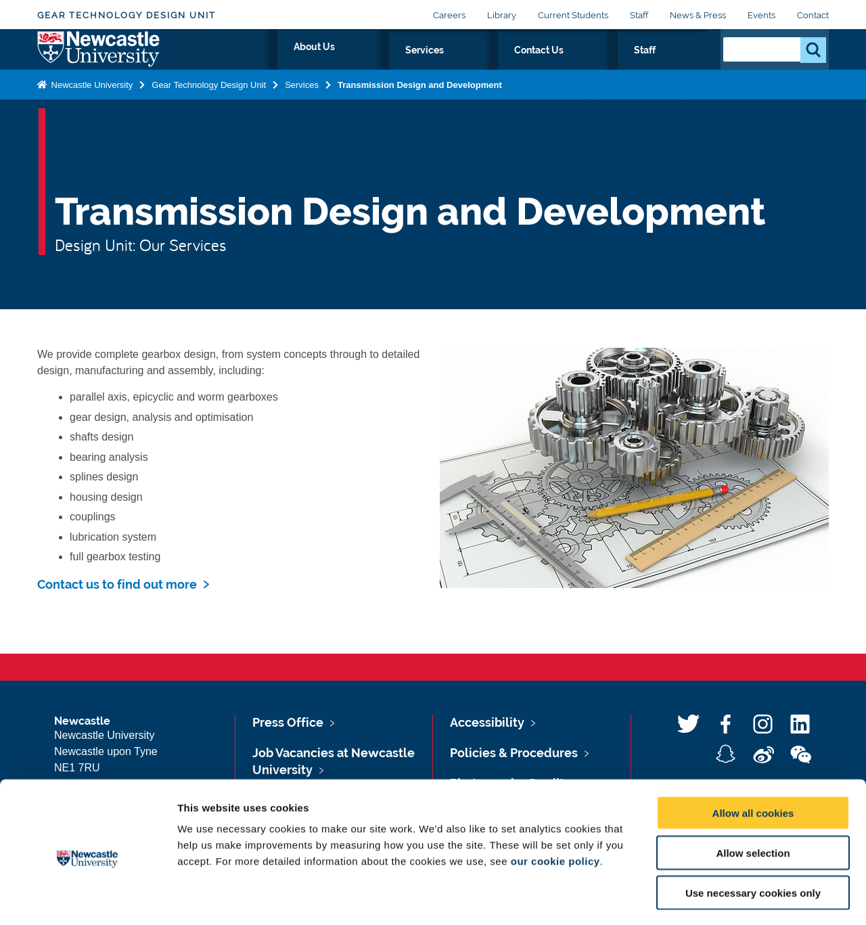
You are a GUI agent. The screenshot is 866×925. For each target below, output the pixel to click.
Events (761, 15)
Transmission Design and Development (420, 111)
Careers (449, 15)
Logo (99, 62)
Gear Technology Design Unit (126, 15)
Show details (710, 898)
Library (501, 15)
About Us (483, 65)
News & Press (698, 15)
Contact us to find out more (117, 584)
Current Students (573, 15)
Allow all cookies (753, 759)
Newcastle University (91, 111)
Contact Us (623, 65)
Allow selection (753, 799)
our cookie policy (555, 807)
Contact (813, 15)
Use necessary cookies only (753, 838)
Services (550, 65)
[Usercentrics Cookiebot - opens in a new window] (87, 898)
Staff (639, 15)
